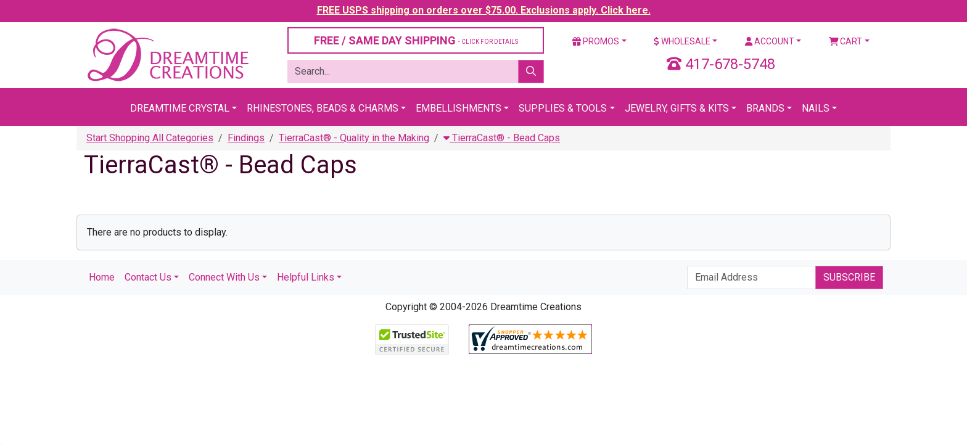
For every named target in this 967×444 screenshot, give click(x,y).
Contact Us (148, 277)
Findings (246, 138)
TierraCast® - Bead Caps (501, 138)
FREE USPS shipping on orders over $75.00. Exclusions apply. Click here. (484, 10)
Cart (846, 41)
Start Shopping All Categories (149, 138)
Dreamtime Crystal (179, 108)
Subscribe (849, 277)
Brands (765, 108)
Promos (595, 41)
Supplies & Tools (563, 108)
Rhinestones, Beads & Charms (322, 108)
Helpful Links (305, 277)
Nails (815, 108)
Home (102, 277)
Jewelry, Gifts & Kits (677, 108)
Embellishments (458, 108)
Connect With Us (224, 277)
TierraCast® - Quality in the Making (354, 138)
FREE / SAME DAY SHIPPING (416, 40)
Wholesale (682, 41)
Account (769, 41)
